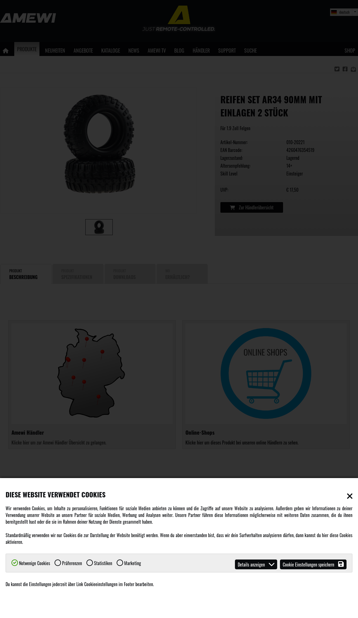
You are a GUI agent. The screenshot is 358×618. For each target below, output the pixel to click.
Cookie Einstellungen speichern (313, 564)
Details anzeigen (256, 564)
